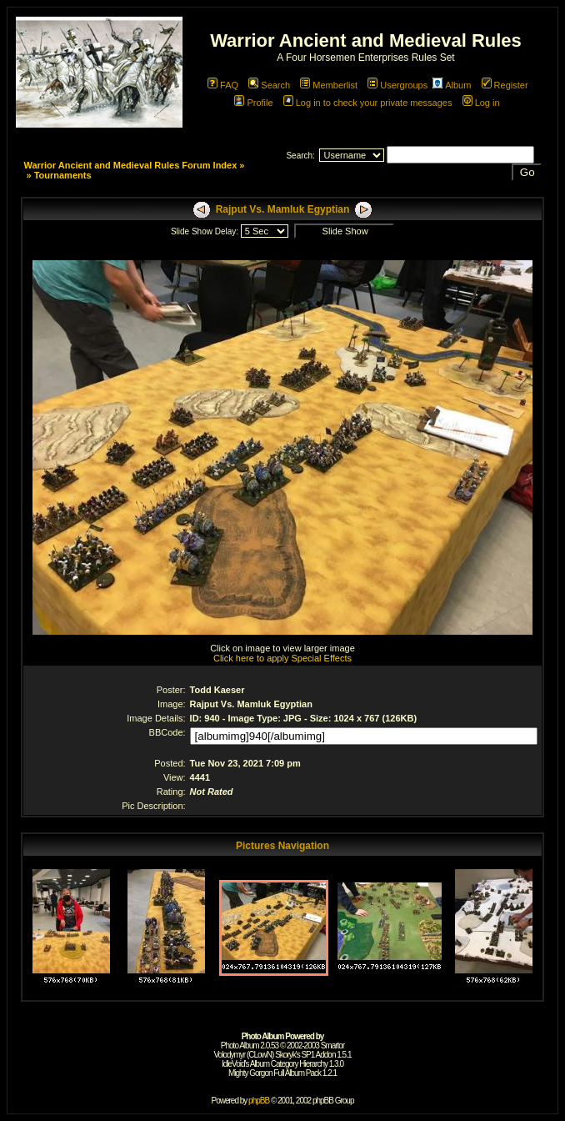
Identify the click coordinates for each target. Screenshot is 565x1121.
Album (451, 85)
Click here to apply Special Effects (282, 658)
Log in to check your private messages (367, 103)
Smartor (333, 1045)
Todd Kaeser (217, 690)
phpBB (258, 1100)
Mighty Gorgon (250, 1073)
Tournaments (63, 175)
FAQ (223, 85)
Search (269, 85)
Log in (481, 103)
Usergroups (398, 85)
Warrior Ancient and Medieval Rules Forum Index (130, 165)
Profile (253, 103)
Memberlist (329, 85)
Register (505, 85)
